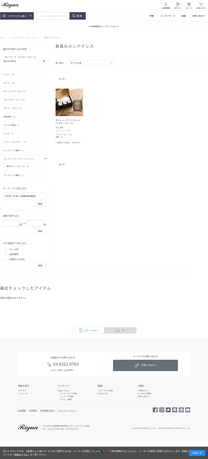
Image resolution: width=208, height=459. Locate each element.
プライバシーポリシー (67, 410)
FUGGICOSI (103, 393)
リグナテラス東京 (105, 390)
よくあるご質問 (144, 393)
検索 (79, 16)
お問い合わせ (198, 15)
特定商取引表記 (47, 410)
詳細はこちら (21, 454)
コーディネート (167, 15)
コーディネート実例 (67, 393)
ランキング (23, 393)
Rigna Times (63, 390)
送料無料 (14, 254)
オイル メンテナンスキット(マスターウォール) (68, 121)
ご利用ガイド (143, 390)
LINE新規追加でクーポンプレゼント (104, 26)
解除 (44, 61)
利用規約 (33, 410)
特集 (152, 15)
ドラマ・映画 (64, 399)
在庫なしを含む (17, 259)
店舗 (183, 15)
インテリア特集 (65, 396)
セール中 (14, 249)
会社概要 (22, 410)
